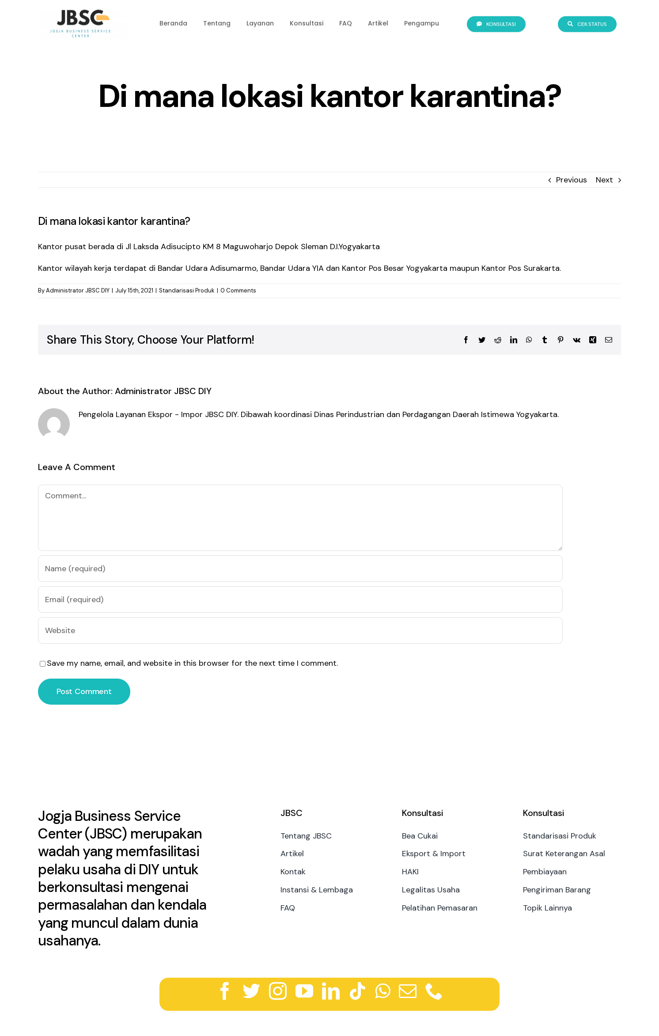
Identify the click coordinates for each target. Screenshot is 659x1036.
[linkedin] (331, 991)
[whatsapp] (382, 991)
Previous (571, 180)
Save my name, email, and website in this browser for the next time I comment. (192, 663)
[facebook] (225, 991)
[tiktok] (357, 991)
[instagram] (278, 991)
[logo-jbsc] (82, 10)
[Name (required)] (300, 568)
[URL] (300, 630)
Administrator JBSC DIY (78, 290)
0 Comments (238, 290)
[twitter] (251, 991)
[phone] (434, 991)
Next (604, 180)
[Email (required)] (300, 599)
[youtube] (304, 991)
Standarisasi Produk (187, 290)
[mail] (408, 991)
